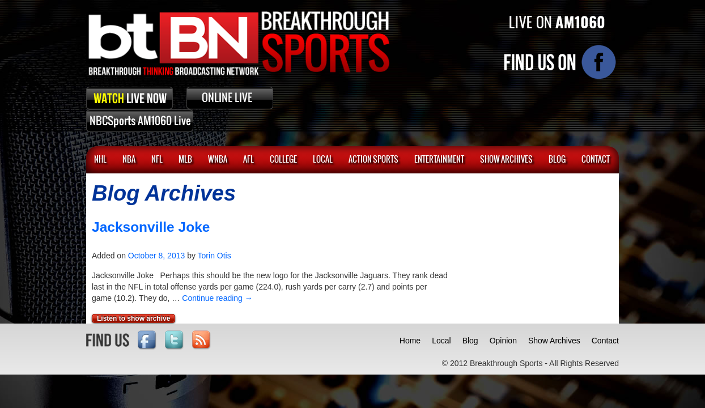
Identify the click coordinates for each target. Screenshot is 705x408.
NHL (100, 159)
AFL (248, 159)
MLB (185, 159)
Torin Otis (214, 255)
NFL (157, 159)
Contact (605, 340)
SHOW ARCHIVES (506, 159)
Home (410, 340)
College (283, 159)
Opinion (503, 340)
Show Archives (554, 340)
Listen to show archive (133, 318)
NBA (128, 159)
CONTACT (595, 159)
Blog (470, 340)
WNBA (217, 159)
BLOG (557, 159)
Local (323, 159)
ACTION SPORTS (373, 159)
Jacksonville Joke (151, 227)
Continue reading (217, 298)
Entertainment (439, 159)
